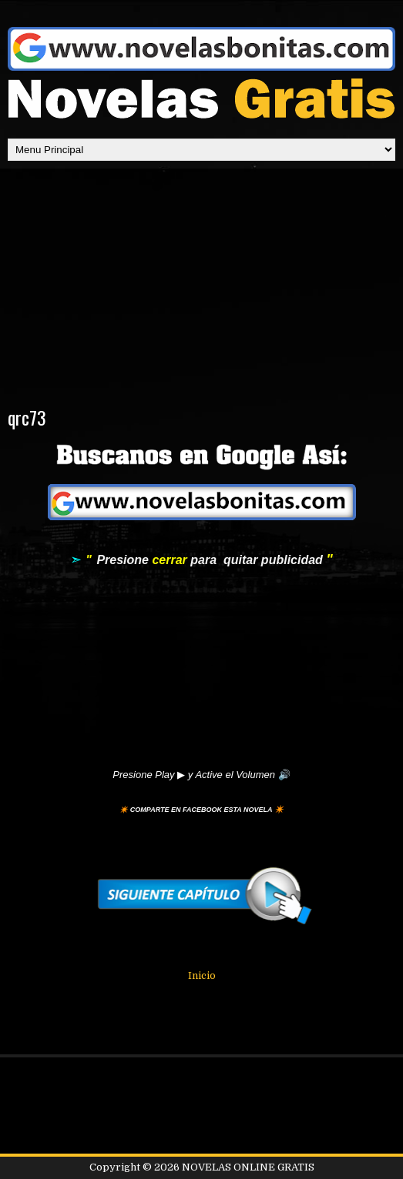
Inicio (202, 975)
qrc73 (27, 417)
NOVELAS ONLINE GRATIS (248, 1167)
